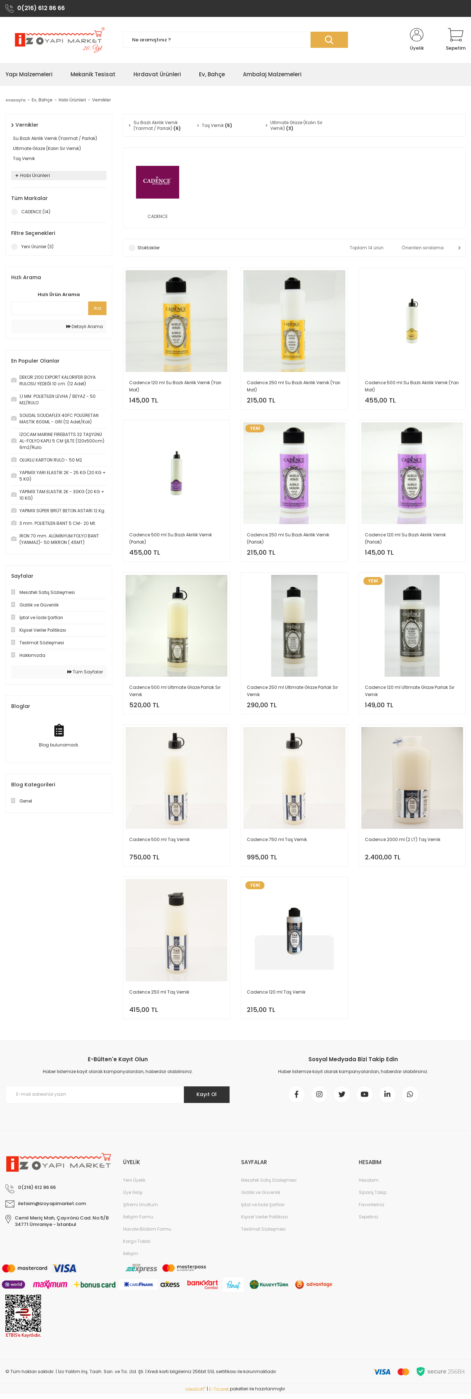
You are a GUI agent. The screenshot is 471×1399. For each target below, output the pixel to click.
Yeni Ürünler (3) (37, 247)
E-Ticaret (219, 1394)
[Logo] (58, 40)
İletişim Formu (138, 1221)
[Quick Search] (47, 308)
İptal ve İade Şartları (263, 1209)
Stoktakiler (148, 248)
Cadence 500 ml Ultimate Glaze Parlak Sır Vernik (175, 693)
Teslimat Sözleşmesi (263, 1234)
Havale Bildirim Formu (147, 1234)
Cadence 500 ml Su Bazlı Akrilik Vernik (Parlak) (170, 539)
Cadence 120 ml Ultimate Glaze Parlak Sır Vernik (409, 693)
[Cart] (456, 40)
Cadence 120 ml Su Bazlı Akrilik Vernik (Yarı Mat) (175, 387)
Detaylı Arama (84, 327)
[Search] (235, 40)
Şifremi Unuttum (140, 1209)
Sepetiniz (368, 1221)
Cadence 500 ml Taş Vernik (159, 842)
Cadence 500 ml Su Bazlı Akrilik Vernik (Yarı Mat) (412, 387)
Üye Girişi (132, 1197)
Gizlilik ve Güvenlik (260, 1197)
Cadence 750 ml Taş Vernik (277, 842)
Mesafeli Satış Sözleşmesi (268, 1185)
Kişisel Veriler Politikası (264, 1221)
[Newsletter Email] (117, 1099)
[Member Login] (416, 40)
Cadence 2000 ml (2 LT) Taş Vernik (402, 842)
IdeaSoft (195, 1394)
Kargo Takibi (136, 1246)
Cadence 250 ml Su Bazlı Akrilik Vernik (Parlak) (288, 539)
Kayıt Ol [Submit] (206, 1098)
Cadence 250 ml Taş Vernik (159, 995)
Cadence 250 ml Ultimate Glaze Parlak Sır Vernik (292, 693)
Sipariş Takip (372, 1197)
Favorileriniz (371, 1209)
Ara (97, 308)
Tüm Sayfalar (85, 672)
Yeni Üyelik (134, 1185)
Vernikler (102, 100)
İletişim (130, 1258)
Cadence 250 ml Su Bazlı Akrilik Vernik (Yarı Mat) (293, 387)
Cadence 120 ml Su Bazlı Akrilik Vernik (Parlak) (405, 539)
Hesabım (369, 1185)
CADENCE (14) (35, 212)
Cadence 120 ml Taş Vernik (276, 995)
